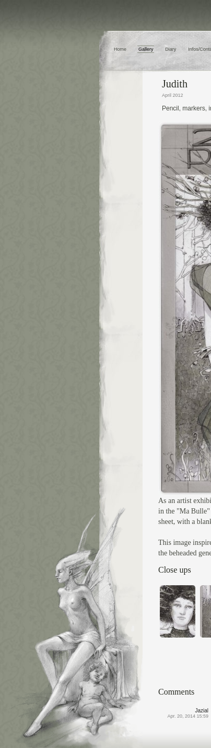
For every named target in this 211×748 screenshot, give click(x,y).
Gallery (146, 49)
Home (120, 49)
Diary (170, 49)
